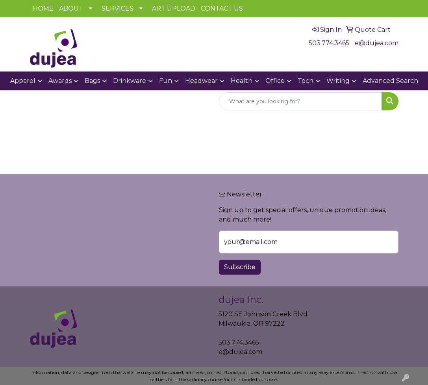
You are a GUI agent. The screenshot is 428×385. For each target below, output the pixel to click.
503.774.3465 (329, 43)
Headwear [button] (201, 80)
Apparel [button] (22, 80)
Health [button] (241, 80)
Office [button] (275, 80)
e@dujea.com (376, 43)
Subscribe (240, 267)
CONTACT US (222, 8)
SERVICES (117, 8)
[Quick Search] (300, 101)
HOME (43, 8)
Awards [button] (60, 80)
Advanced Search (390, 80)
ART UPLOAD (173, 8)
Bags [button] (92, 80)
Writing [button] (338, 80)
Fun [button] (165, 80)
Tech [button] (305, 80)
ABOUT (71, 8)
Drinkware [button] (129, 80)
